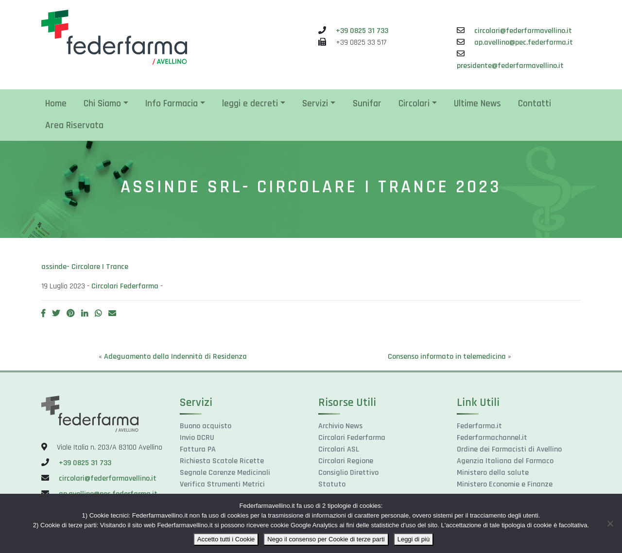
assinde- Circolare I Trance (84, 267)
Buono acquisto (205, 426)
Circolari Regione (345, 461)
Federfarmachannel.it (492, 438)
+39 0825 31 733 (362, 31)
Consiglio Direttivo (348, 473)
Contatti (534, 104)
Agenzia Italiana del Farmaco (505, 461)
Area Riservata (74, 125)
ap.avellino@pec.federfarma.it (523, 42)
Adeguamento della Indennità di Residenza (175, 357)
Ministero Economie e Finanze (505, 484)
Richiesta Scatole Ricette (222, 461)
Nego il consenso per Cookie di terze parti (325, 539)
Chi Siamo (102, 104)
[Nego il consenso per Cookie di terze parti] (610, 523)
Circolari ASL (338, 449)
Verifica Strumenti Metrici (222, 484)
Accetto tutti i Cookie (226, 539)
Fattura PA (198, 449)
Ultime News (477, 104)
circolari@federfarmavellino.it (523, 31)
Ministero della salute (493, 473)
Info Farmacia (171, 104)
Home (56, 104)
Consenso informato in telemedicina (447, 357)
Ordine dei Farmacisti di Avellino (509, 449)
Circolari (414, 104)
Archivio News (340, 426)
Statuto (332, 484)
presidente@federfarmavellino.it (510, 66)
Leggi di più (413, 539)
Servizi (315, 104)
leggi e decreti (250, 104)
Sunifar (367, 104)
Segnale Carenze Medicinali (225, 473)
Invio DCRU (197, 438)
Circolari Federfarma (124, 286)
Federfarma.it (479, 426)
